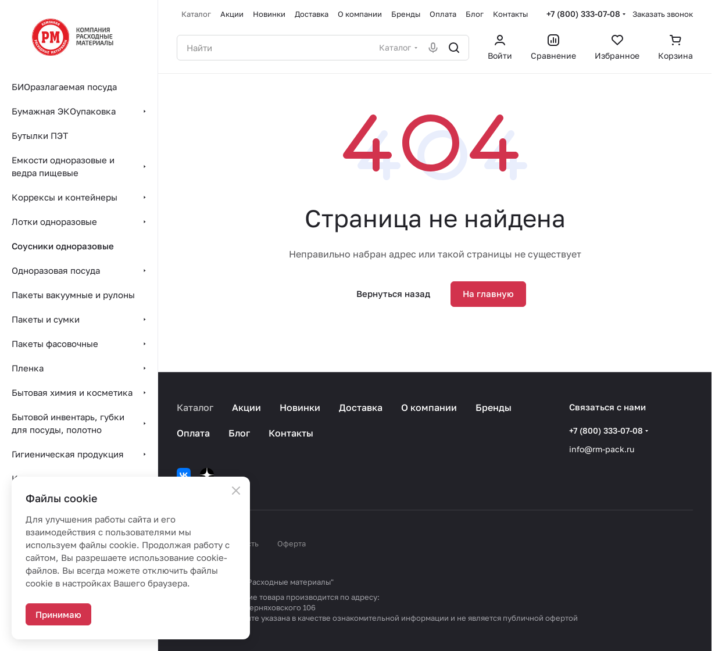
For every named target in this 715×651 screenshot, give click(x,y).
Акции (246, 407)
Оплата (193, 433)
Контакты (291, 433)
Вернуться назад (393, 293)
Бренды (494, 407)
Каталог (195, 407)
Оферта (291, 543)
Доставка (360, 407)
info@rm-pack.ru (601, 449)
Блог (239, 433)
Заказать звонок (662, 14)
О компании (429, 407)
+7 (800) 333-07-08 (583, 14)
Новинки (300, 407)
